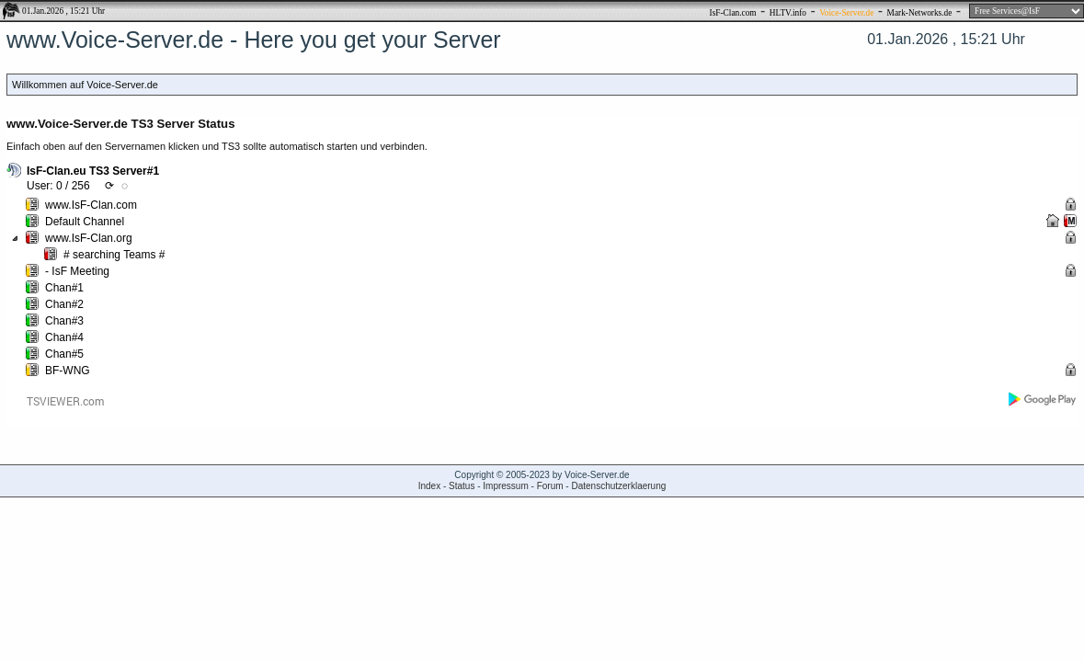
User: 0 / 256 (58, 185)
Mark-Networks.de (920, 12)
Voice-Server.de (846, 12)
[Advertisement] (542, 564)
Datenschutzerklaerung (618, 486)
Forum (550, 486)
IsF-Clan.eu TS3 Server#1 (93, 171)
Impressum (505, 486)
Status (461, 486)
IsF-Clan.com (733, 12)
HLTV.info (788, 12)
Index (429, 486)
